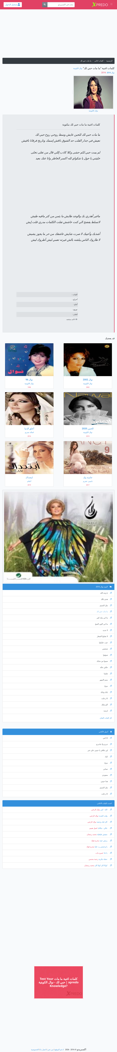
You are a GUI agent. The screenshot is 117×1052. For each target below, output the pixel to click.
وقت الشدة (105, 816)
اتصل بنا (43, 1050)
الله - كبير (106, 810)
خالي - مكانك (104, 828)
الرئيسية (109, 61)
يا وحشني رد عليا (103, 847)
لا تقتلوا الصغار (104, 636)
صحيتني (107, 649)
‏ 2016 (103, 72)
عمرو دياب (99, 853)
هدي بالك (106, 599)
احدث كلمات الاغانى (104, 803)
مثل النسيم (106, 605)
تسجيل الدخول (12, 4)
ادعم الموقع (59, 1050)
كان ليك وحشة (104, 822)
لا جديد (107, 630)
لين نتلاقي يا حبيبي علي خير (100, 750)
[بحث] (45, 4)
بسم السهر (106, 680)
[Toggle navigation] (111, 4)
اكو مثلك (106, 705)
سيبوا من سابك (104, 661)
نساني (107, 769)
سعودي (107, 775)
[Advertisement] (58, 35)
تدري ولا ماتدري (104, 744)
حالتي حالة (106, 667)
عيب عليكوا (105, 643)
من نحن (50, 1050)
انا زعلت (106, 698)
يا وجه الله (106, 593)
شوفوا (107, 655)
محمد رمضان (92, 834)
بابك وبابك (106, 692)
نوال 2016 (110, 73)
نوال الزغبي (95, 810)
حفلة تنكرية (105, 859)
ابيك (108, 757)
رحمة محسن (93, 859)
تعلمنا (108, 674)
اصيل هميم (93, 828)
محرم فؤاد (95, 841)
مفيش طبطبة (104, 834)
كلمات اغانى (98, 61)
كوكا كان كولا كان (103, 865)
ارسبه (108, 711)
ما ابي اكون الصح (103, 624)
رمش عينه (105, 841)
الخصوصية (35, 1050)
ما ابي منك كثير (104, 618)
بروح (108, 686)
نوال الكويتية (77, 68)
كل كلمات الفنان (106, 718)
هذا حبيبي (106, 781)
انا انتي (107, 738)
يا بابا (107, 853)
